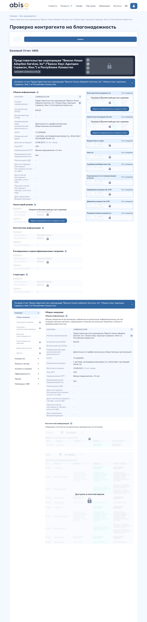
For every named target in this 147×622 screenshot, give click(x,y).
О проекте (52, 6)
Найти (125, 39)
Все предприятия (27, 16)
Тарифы (79, 6)
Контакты (117, 6)
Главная (13, 16)
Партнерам (91, 6)
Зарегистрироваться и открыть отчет (47, 221)
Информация (104, 6)
